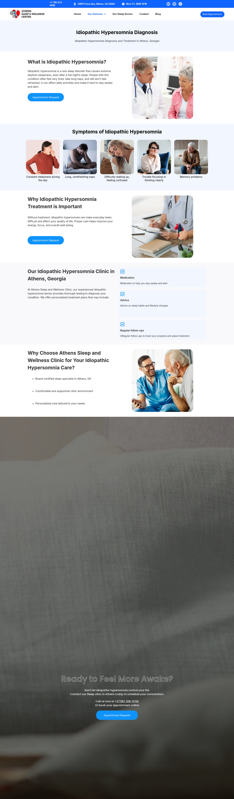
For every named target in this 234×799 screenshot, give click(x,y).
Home (74, 13)
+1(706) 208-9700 (127, 703)
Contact (143, 13)
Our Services (94, 13)
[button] (94, 14)
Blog (157, 13)
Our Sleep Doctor (121, 13)
